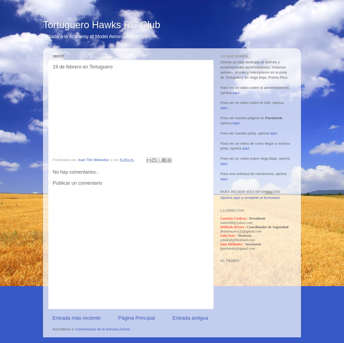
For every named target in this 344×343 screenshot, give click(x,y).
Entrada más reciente (76, 318)
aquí (235, 93)
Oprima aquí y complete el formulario (250, 198)
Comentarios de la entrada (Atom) (103, 329)
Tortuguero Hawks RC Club (101, 24)
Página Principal (136, 318)
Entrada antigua (190, 318)
